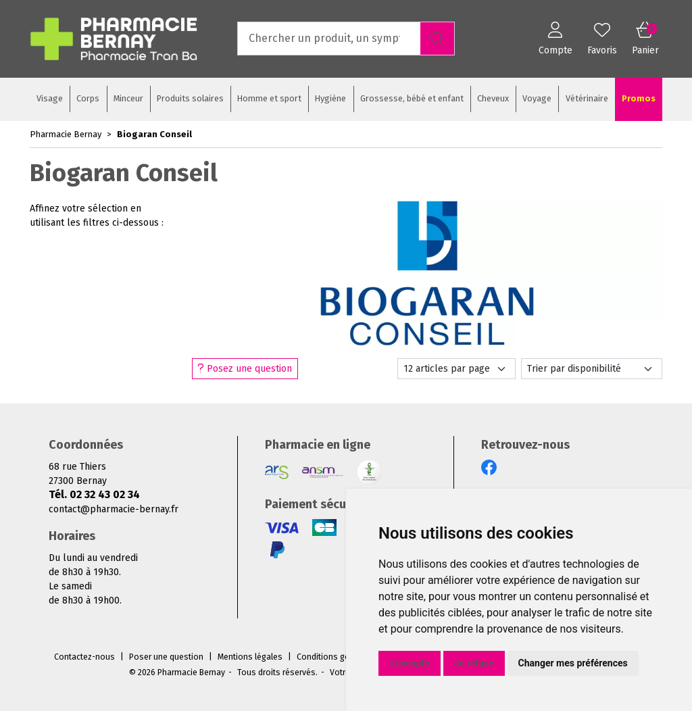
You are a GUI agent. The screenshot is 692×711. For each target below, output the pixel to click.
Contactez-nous (84, 657)
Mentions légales (250, 657)
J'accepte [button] (409, 663)
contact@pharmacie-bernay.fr (113, 509)
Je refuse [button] (474, 663)
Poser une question (166, 657)
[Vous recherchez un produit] (329, 38)
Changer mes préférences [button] (573, 663)
